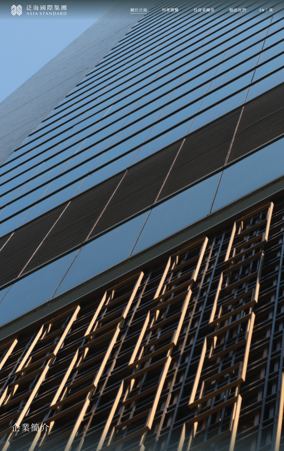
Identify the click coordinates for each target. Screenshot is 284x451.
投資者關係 (204, 10)
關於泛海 (138, 10)
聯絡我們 (237, 10)
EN (262, 10)
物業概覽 (170, 10)
